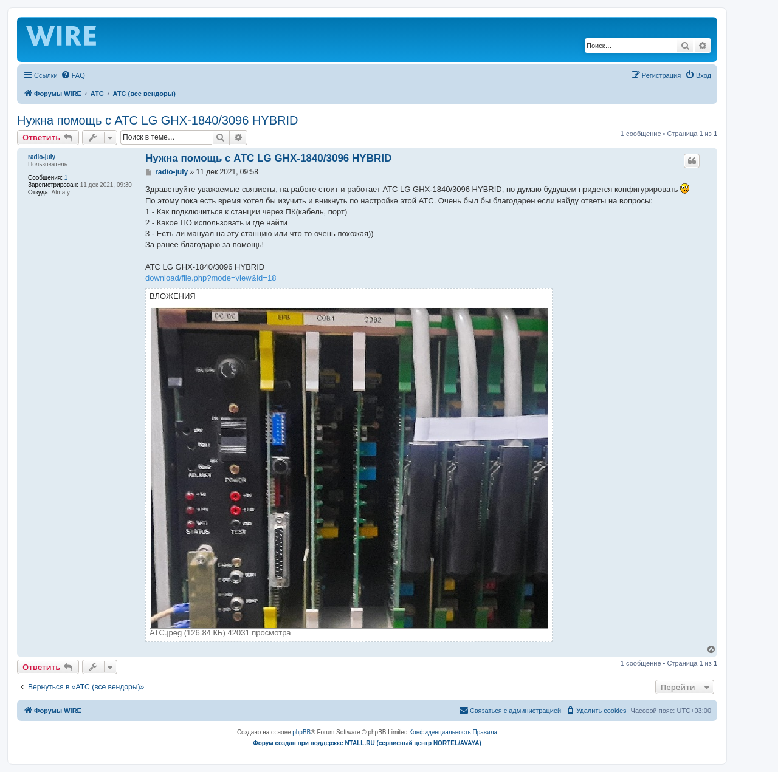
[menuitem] (73, 75)
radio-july (41, 157)
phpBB (301, 732)
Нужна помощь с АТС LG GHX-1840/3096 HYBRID (157, 120)
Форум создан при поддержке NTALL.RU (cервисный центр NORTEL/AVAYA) (367, 743)
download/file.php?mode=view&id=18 (210, 277)
